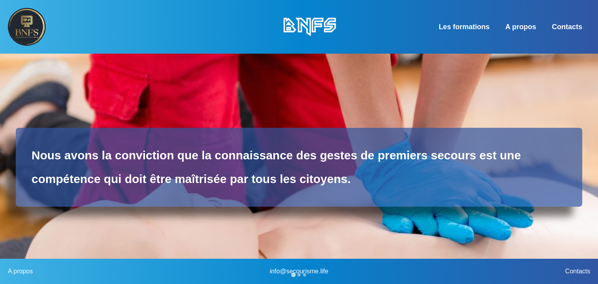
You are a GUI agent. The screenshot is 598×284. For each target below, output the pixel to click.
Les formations (464, 27)
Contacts (567, 27)
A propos (520, 27)
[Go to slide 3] (304, 275)
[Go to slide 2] (299, 275)
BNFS (309, 26)
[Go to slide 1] (293, 275)
